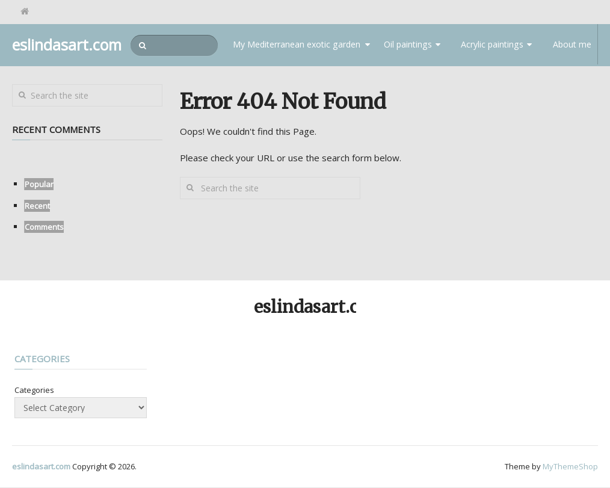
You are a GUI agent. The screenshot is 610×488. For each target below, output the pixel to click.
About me (571, 45)
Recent (37, 206)
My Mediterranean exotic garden (304, 45)
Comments (44, 227)
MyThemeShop (570, 467)
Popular (39, 184)
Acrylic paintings (492, 45)
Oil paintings (409, 45)
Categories (34, 390)
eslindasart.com (67, 44)
